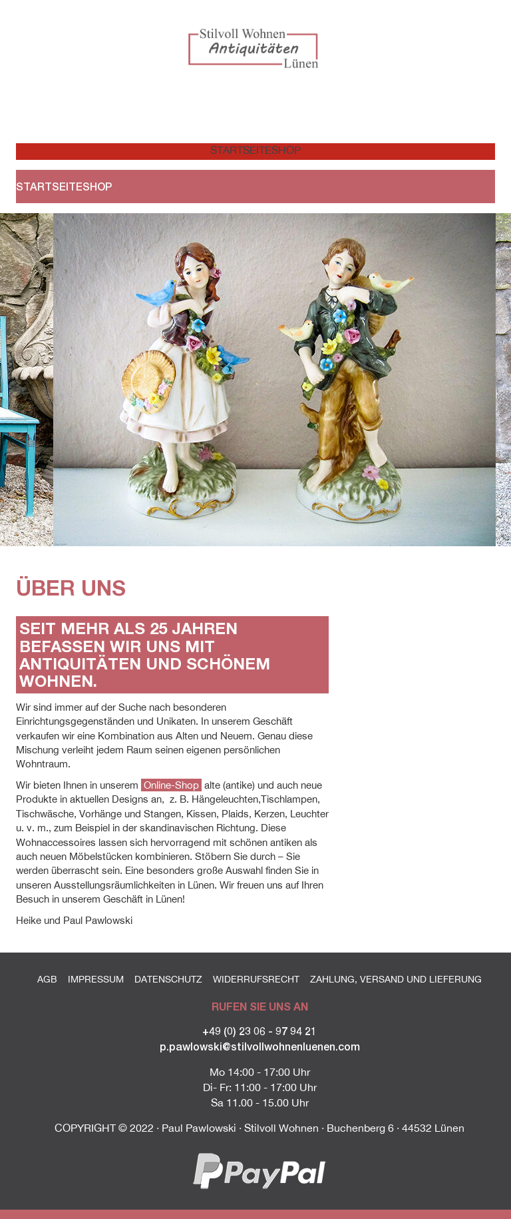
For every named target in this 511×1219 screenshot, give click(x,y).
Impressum (96, 979)
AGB (47, 979)
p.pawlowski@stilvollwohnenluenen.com (260, 1046)
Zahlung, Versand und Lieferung (396, 979)
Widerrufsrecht (256, 979)
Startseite (233, 150)
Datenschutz (168, 979)
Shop (286, 150)
